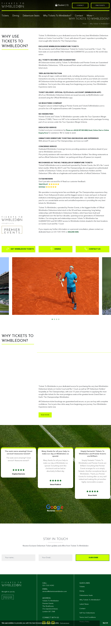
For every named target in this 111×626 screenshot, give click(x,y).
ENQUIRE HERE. (73, 232)
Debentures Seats (86, 595)
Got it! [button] (105, 623)
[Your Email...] (55, 557)
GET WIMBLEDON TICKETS (20, 248)
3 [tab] (57, 320)
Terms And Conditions (87, 617)
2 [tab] (55, 320)
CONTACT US (92, 248)
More (89, 16)
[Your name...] (18, 557)
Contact (79, 16)
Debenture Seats (31, 16)
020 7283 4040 (48, 585)
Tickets (5, 16)
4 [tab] (59, 320)
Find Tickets (100, 5)
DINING (55, 248)
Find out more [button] (64, 623)
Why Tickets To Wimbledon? (57, 16)
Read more (45, 415)
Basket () (61, 5)
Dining (15, 16)
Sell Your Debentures (87, 613)
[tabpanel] (55, 286)
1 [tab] (53, 320)
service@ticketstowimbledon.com (54, 591)
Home (85, 24)
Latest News (84, 604)
